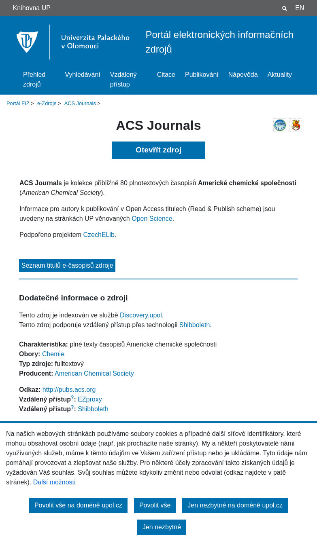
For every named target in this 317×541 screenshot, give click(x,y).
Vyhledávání (82, 74)
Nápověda (243, 74)
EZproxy (90, 399)
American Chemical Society (94, 373)
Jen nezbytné (162, 527)
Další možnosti (54, 482)
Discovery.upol (141, 315)
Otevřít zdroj (158, 150)
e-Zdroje (47, 103)
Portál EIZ (18, 103)
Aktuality (280, 74)
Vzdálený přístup (123, 79)
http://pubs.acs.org (69, 389)
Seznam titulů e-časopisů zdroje (67, 265)
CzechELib (98, 234)
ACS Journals (80, 103)
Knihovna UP (32, 7)
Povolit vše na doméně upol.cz (78, 505)
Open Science (152, 218)
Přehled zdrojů (34, 79)
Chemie (53, 354)
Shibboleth (194, 324)
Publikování (202, 74)
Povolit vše (154, 505)
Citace (166, 74)
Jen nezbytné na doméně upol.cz (235, 505)
